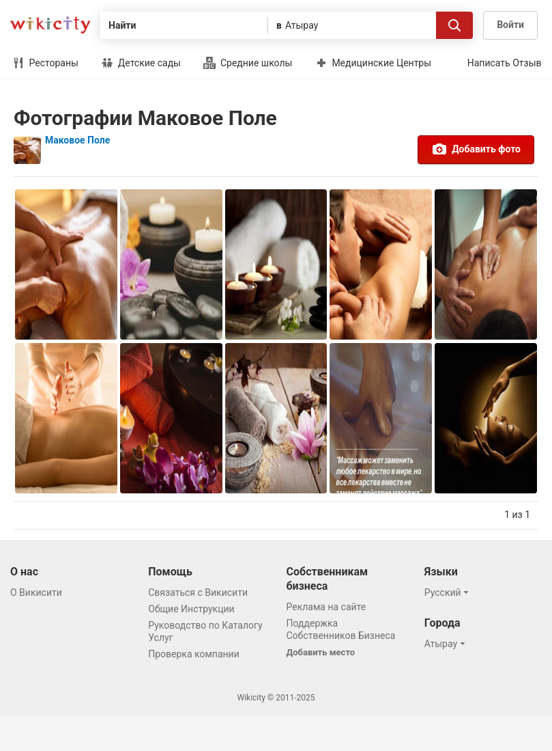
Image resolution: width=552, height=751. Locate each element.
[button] (448, 592)
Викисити (50, 24)
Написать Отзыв (504, 62)
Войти (510, 24)
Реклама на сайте (326, 606)
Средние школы (247, 63)
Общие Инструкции (191, 608)
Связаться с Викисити (198, 592)
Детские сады (141, 63)
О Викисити (36, 592)
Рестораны (45, 63)
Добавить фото (476, 149)
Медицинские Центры (373, 63)
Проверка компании (193, 653)
